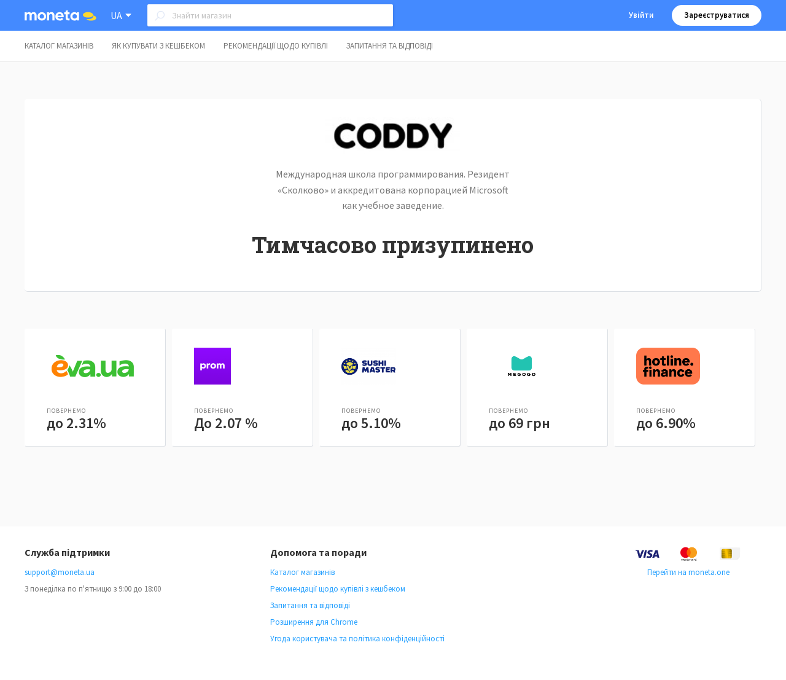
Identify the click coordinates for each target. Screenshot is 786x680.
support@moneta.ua (60, 572)
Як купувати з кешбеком (158, 46)
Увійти (641, 15)
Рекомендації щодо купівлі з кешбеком (337, 589)
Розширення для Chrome (313, 622)
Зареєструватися (716, 15)
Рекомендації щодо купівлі (276, 46)
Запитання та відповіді (389, 46)
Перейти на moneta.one (688, 572)
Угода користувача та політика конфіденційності (357, 638)
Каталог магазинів (59, 46)
